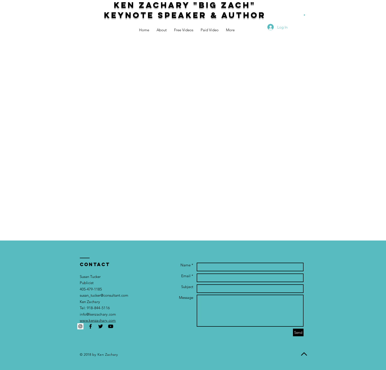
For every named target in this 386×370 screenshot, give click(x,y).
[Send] (298, 332)
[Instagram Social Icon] (80, 326)
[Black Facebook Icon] (90, 326)
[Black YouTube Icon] (111, 326)
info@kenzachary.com (98, 314)
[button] (304, 15)
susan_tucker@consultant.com (104, 295)
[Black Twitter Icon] (100, 326)
